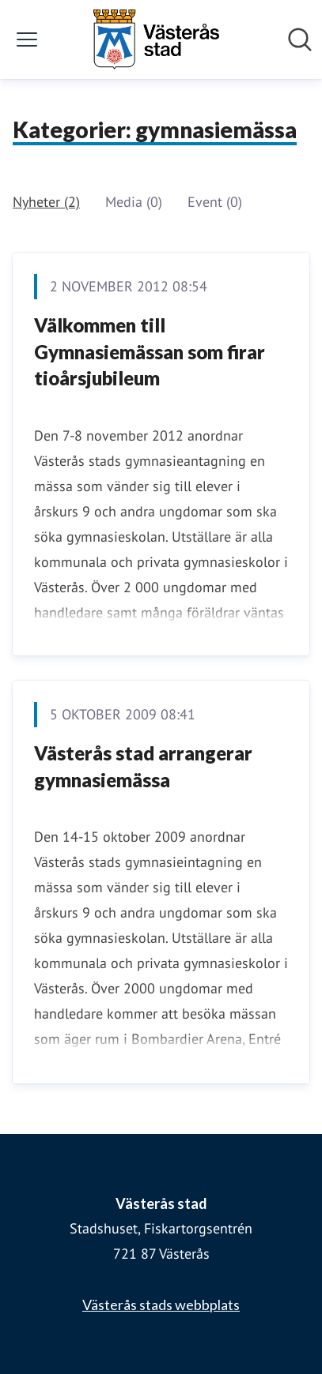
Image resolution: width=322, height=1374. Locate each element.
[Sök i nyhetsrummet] (300, 39)
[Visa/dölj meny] (26, 39)
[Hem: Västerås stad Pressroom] (155, 39)
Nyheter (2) (46, 202)
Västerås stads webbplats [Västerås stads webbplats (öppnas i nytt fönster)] (161, 1304)
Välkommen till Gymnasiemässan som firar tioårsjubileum (149, 351)
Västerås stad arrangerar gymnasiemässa (143, 766)
